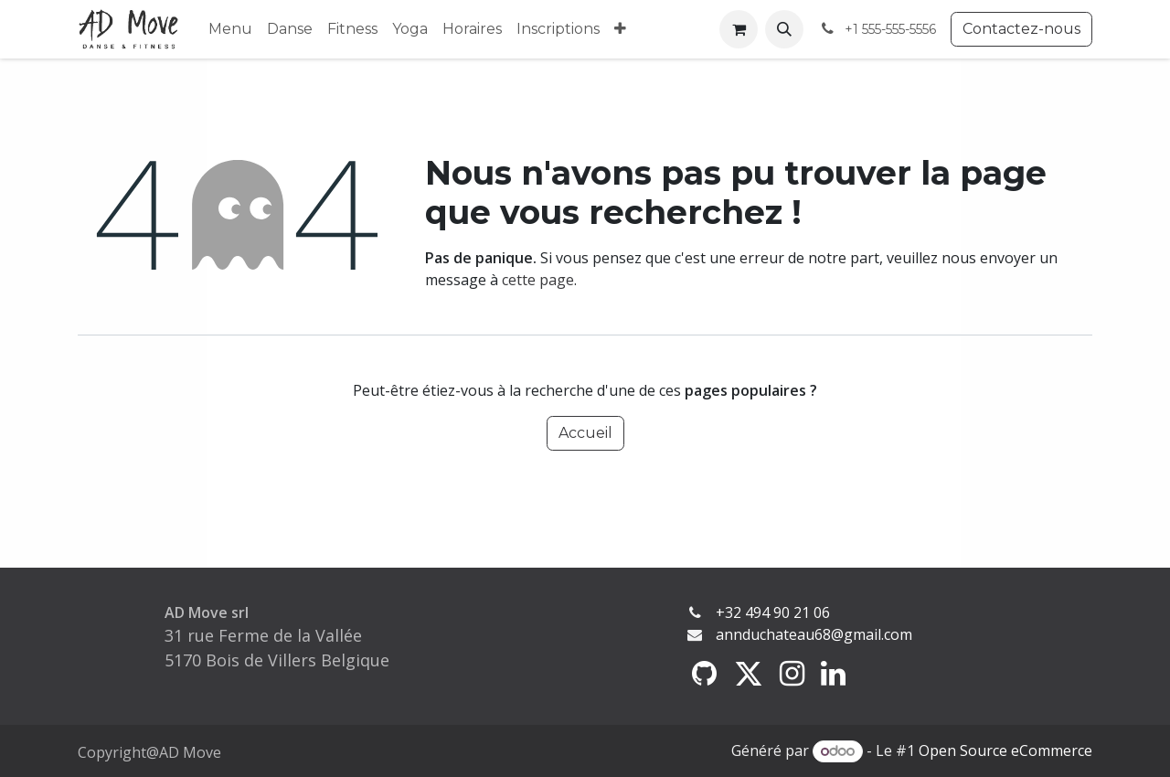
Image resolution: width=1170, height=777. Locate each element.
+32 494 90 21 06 (773, 612)
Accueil (585, 433)
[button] (784, 29)
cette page (538, 280)
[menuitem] (230, 29)
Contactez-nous (1021, 28)
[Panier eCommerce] (738, 29)
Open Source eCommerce (1005, 750)
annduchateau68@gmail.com (814, 634)
